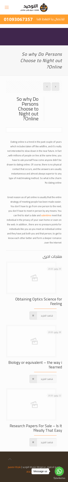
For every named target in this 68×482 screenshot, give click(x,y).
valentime (46, 215)
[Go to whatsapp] (59, 471)
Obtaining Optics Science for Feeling (38, 301)
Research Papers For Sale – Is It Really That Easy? (36, 428)
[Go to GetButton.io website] (59, 478)
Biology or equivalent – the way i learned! (35, 365)
